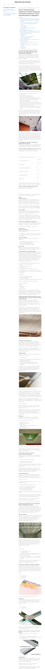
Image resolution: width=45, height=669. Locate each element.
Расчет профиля (23, 26)
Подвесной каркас (24, 34)
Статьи (12, 4)
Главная (4, 4)
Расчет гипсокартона (24, 25)
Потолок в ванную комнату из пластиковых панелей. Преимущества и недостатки (9, 10)
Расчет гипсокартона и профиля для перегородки (29, 23)
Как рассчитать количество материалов (27, 36)
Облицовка (22, 35)
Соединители (23, 43)
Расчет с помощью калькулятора (26, 37)
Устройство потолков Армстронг (26, 33)
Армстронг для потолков (22, 2)
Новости (8, 4)
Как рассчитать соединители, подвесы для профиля (29, 42)
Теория (22, 24)
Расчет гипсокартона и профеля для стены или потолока (30, 22)
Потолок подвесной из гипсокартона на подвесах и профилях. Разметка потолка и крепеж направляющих (10, 14)
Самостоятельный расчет (25, 38)
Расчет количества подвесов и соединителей (28, 27)
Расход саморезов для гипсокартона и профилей (29, 49)
